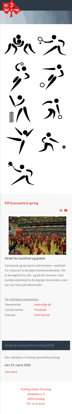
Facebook (40, 309)
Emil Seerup (41, 315)
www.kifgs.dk (42, 304)
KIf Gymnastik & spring (21, 203)
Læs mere (11, 371)
